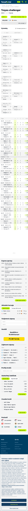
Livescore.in (6, 423)
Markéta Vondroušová (5, 448)
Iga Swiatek (3, 450)
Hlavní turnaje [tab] (6, 308)
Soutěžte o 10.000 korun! (14, 333)
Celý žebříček (22, 394)
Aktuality (16, 442)
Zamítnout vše (14, 504)
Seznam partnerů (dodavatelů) (9, 496)
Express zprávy (18, 448)
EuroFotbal (5, 427)
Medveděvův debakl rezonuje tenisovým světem (14, 268)
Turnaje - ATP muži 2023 (7, 5)
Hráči (2, 439)
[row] (14, 123)
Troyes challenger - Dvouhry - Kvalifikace (10, 6)
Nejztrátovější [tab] (14, 378)
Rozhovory (17, 446)
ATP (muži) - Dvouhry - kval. (18, 16)
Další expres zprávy (20, 300)
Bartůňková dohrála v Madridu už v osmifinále (13, 272)
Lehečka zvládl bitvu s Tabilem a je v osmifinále (13, 283)
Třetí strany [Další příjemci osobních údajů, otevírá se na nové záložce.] (12, 483)
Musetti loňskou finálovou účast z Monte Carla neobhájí (14, 264)
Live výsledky (6, 420)
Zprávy (18, 420)
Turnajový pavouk (20, 28)
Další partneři (22, 430)
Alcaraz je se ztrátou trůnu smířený (13, 293)
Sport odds (19, 423)
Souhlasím (14, 500)
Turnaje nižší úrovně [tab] (16, 308)
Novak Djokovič (4, 442)
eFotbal (18, 427)
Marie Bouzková (4, 453)
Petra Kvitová (3, 446)
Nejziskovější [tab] (6, 378)
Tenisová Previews (18, 444)
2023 (4, 16)
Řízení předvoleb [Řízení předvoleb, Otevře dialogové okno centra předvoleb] (14, 508)
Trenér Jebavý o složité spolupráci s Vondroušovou (13, 279)
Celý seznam (22, 412)
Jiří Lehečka (3, 444)
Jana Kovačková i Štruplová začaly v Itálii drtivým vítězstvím (14, 296)
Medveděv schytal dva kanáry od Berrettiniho (12, 290)
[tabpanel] (14, 312)
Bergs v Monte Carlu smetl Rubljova (13, 286)
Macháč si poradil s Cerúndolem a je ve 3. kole (15, 275)
